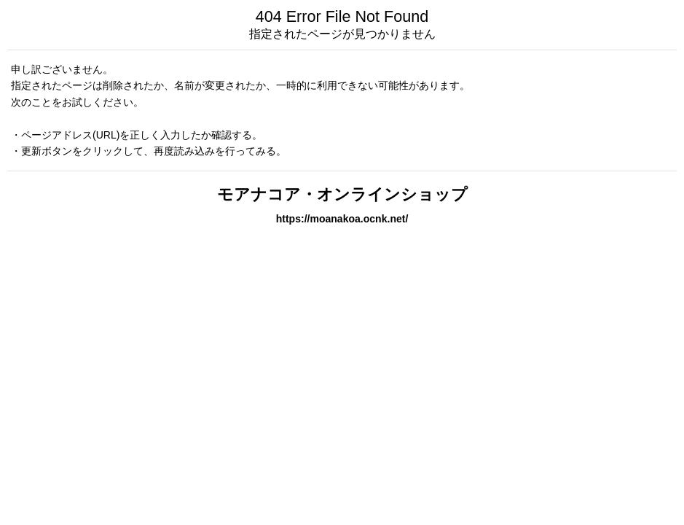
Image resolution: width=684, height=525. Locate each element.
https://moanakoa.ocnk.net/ (342, 219)
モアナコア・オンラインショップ (342, 194)
